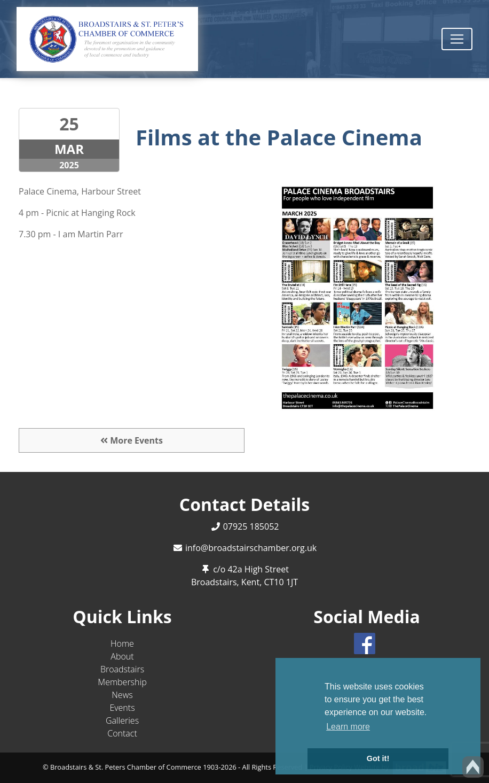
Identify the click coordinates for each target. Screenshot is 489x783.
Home (122, 643)
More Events (131, 440)
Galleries (122, 720)
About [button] (122, 656)
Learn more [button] (348, 726)
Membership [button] (122, 682)
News (122, 695)
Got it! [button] (378, 758)
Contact (122, 733)
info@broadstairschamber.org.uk (251, 548)
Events (122, 708)
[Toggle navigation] (456, 39)
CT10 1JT (281, 582)
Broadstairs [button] (122, 669)
